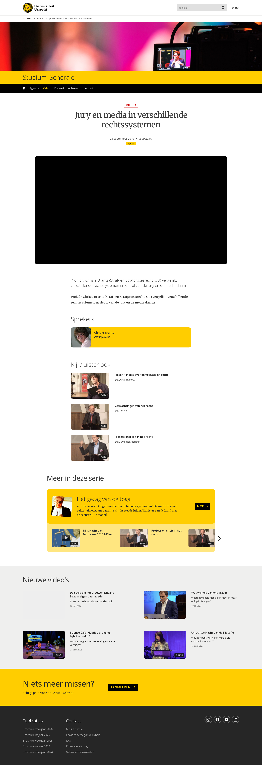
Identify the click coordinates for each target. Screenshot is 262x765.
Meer (200, 506)
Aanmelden (120, 687)
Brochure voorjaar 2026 (38, 729)
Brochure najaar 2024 (36, 746)
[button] (219, 538)
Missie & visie (74, 729)
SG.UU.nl (27, 18)
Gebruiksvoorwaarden (80, 752)
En (235, 7)
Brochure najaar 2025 (36, 735)
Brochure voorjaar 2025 (38, 740)
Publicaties (33, 721)
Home (24, 88)
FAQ (68, 740)
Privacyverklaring (77, 746)
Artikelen (74, 88)
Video (40, 18)
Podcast (59, 88)
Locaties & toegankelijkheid (83, 735)
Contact (88, 88)
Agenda (34, 88)
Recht (131, 143)
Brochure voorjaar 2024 (38, 752)
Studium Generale (48, 77)
